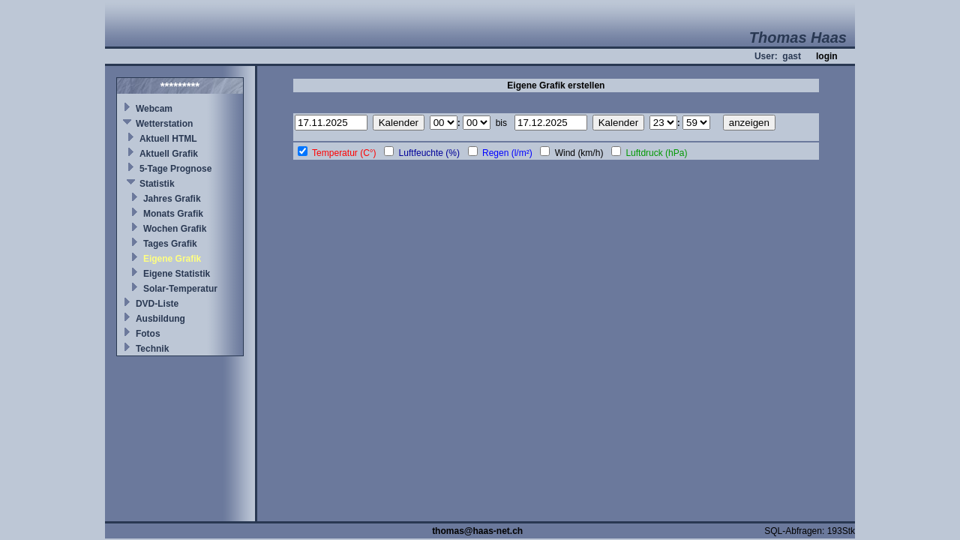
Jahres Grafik (172, 199)
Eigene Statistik (176, 273)
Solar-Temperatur (180, 289)
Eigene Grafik (172, 259)
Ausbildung (160, 319)
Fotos (148, 333)
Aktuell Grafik (169, 153)
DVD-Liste (157, 303)
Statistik (157, 183)
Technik (152, 349)
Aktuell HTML (168, 139)
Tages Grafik (170, 243)
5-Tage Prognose (176, 169)
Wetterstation (164, 123)
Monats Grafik (173, 213)
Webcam (154, 109)
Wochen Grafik (174, 229)
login (827, 56)
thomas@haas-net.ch (477, 531)
